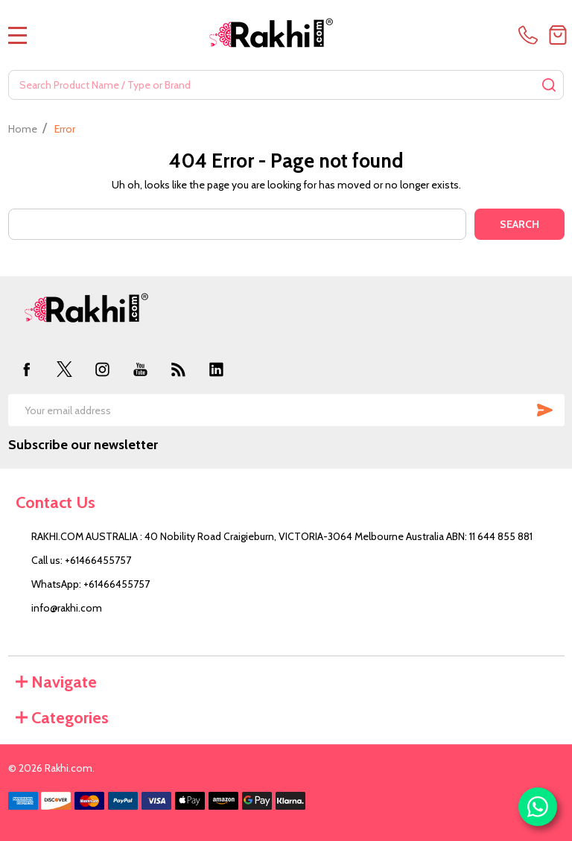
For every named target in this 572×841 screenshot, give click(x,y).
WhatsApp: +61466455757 (90, 584)
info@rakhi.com (66, 608)
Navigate (56, 682)
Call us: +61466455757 (81, 560)
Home (22, 129)
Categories (62, 718)
